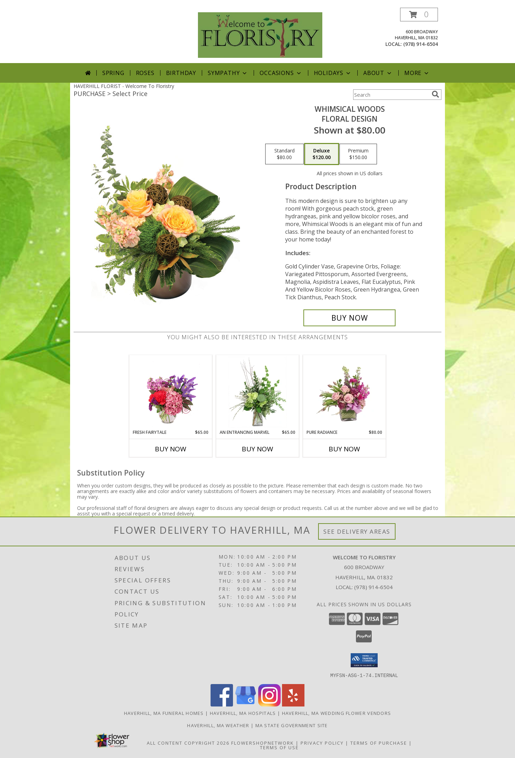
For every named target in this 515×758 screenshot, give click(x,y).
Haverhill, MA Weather (218, 725)
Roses (145, 73)
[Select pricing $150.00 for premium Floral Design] (358, 154)
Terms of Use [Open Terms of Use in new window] (279, 747)
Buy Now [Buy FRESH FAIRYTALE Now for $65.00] (170, 448)
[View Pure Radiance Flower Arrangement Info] (344, 392)
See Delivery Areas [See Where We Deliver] (356, 531)
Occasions (281, 73)
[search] (435, 94)
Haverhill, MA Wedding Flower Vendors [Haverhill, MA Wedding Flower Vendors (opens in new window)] (336, 713)
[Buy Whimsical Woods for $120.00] (349, 317)
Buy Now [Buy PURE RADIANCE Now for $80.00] (344, 448)
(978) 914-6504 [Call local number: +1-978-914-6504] (420, 44)
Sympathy (228, 73)
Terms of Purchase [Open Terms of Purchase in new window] (378, 742)
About (378, 73)
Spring (113, 73)
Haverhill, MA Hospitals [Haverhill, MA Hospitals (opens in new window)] (243, 713)
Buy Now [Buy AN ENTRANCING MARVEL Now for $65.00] (257, 448)
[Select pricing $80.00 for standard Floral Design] (284, 154)
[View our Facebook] (222, 704)
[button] (419, 14)
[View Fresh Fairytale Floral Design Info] (171, 392)
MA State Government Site (291, 725)
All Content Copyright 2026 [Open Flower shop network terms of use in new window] (188, 742)
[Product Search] (390, 95)
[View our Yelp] (293, 704)
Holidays (333, 73)
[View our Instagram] (269, 704)
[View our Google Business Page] (245, 704)
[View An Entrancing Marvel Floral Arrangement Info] (257, 392)
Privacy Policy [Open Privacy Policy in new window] (322, 742)
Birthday (181, 73)
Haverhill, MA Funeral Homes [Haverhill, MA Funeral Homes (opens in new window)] (164, 713)
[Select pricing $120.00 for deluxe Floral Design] (321, 154)
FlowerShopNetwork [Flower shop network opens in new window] (262, 742)
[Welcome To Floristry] (260, 34)
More (417, 73)
